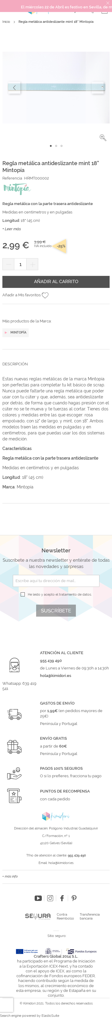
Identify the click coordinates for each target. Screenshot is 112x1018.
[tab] (56, 368)
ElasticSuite (50, 1016)
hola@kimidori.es (60, 863)
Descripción (15, 364)
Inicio (6, 22)
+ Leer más (11, 229)
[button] (103, 137)
